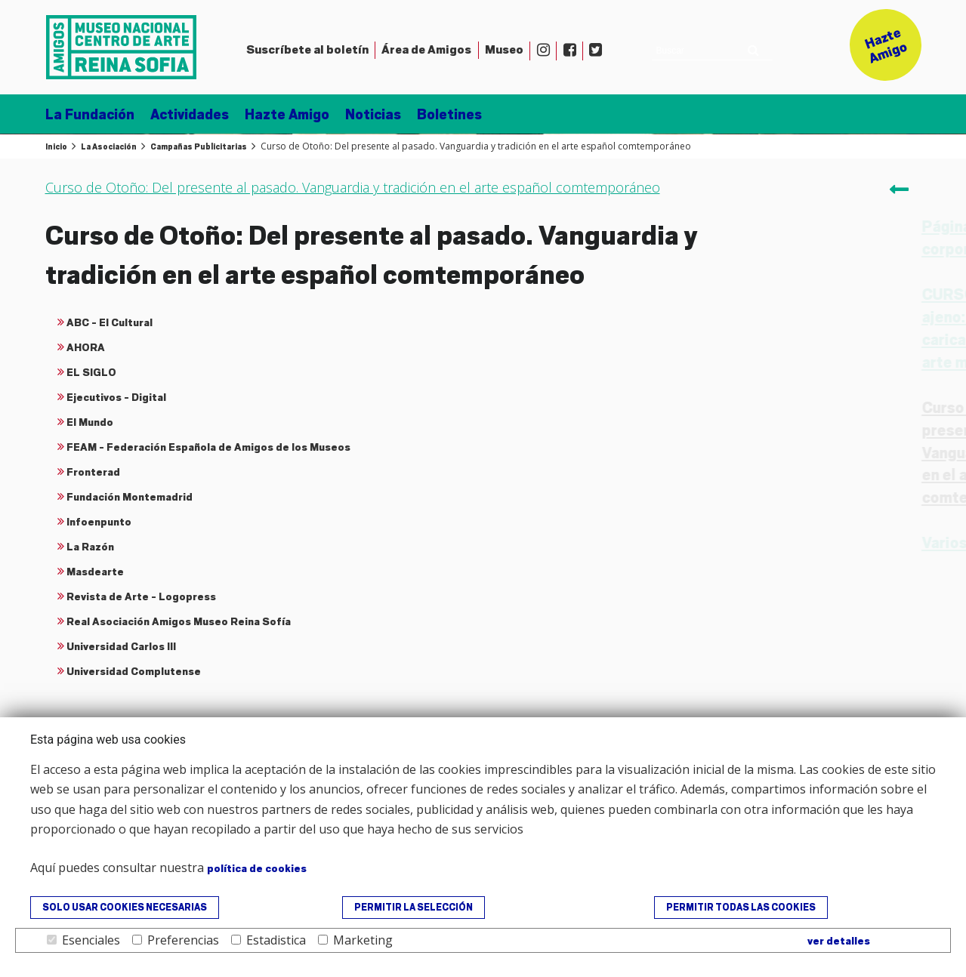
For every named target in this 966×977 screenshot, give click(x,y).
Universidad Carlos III (121, 646)
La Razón (90, 547)
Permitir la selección (413, 907)
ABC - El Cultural (109, 322)
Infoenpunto (98, 522)
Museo (504, 50)
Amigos (426, 50)
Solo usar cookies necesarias (124, 907)
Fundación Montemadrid (129, 497)
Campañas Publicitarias (198, 146)
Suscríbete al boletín (307, 50)
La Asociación (109, 146)
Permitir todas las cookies (741, 907)
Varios (751, 543)
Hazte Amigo (287, 114)
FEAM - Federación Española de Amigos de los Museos (208, 447)
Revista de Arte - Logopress (141, 596)
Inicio (56, 146)
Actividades (189, 114)
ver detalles (838, 941)
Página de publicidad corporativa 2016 (803, 238)
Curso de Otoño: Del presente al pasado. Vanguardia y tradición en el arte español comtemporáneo (808, 453)
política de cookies (257, 868)
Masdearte (95, 572)
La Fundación (89, 114)
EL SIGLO (91, 372)
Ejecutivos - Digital (116, 397)
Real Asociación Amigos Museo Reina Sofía (178, 621)
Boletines (449, 114)
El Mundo (89, 422)
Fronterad (93, 472)
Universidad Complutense (133, 671)
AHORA (85, 347)
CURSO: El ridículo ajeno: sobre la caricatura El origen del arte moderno (811, 328)
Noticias (373, 114)
